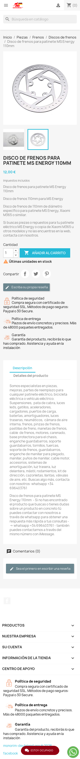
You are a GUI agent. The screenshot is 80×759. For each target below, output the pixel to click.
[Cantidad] (8, 253)
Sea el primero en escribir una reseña (40, 569)
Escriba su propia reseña (26, 287)
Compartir (25, 274)
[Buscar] (40, 19)
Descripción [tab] (22, 368)
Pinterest (46, 274)
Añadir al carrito (45, 253)
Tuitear (36, 274)
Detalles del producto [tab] (30, 375)
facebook (10, 753)
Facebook (7, 600)
